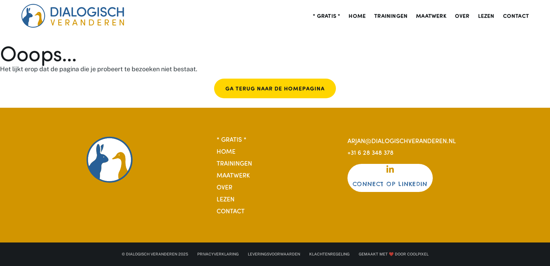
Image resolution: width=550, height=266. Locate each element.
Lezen (486, 15)
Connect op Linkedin (390, 184)
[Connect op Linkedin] (390, 169)
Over (462, 15)
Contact (516, 15)
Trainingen (390, 15)
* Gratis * (326, 15)
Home (357, 15)
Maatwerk (431, 15)
